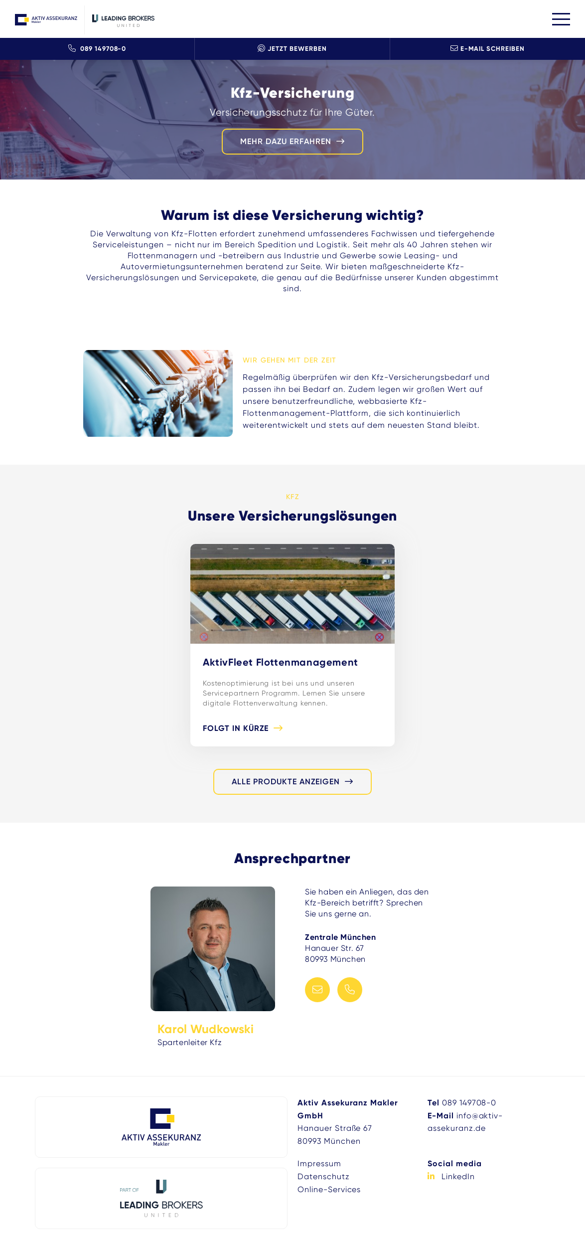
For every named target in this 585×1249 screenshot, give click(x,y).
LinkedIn (458, 1176)
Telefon (349, 989)
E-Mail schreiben (487, 48)
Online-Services (329, 1189)
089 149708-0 (97, 48)
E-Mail (317, 989)
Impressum (319, 1163)
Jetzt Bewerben (292, 48)
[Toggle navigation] (561, 19)
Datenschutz (323, 1176)
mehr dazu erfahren (285, 141)
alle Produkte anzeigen (285, 781)
